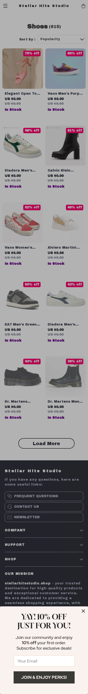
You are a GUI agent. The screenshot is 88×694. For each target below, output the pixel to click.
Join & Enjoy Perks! (44, 677)
